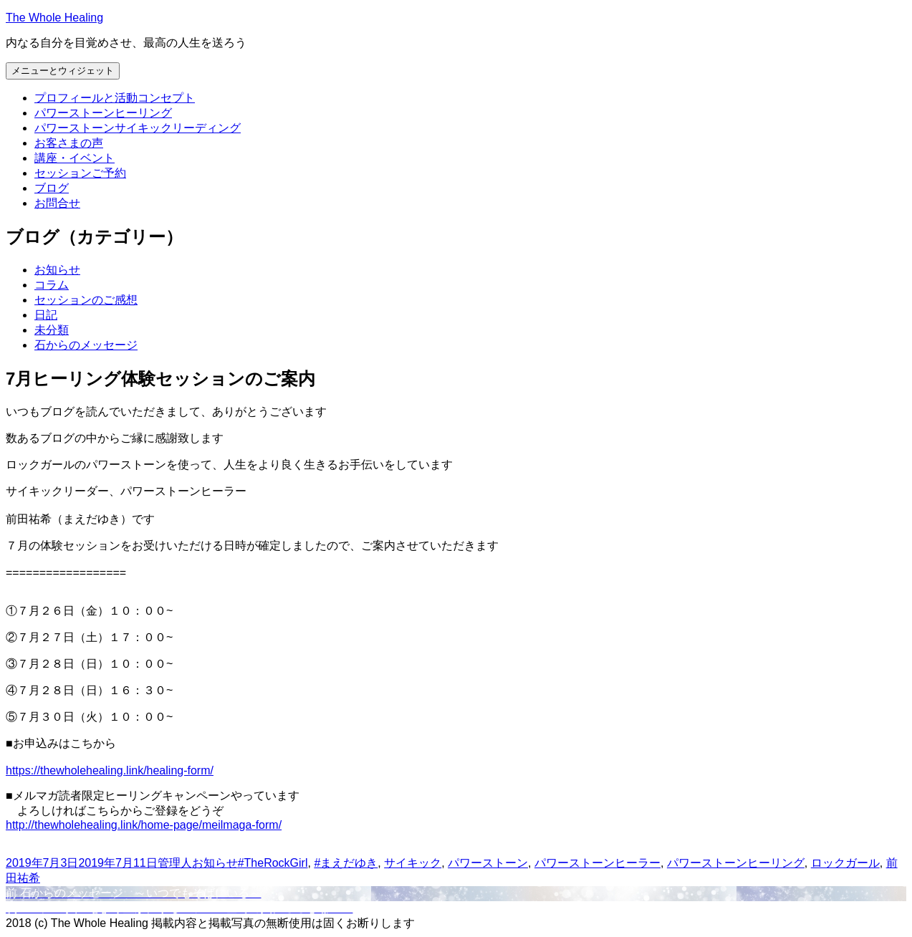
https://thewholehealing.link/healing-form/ (109, 770)
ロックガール (845, 863)
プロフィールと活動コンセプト (114, 98)
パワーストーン (488, 863)
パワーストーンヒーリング (103, 113)
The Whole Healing (54, 17)
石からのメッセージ (86, 345)
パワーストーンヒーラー (597, 863)
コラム (51, 285)
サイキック (412, 863)
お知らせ (57, 270)
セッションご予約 (80, 173)
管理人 (175, 863)
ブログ (51, 188)
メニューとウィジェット (62, 70)
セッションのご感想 (86, 300)
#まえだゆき (346, 863)
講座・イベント (74, 158)
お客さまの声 (68, 143)
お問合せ (57, 203)
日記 (45, 315)
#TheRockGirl (273, 863)
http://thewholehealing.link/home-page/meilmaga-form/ (144, 825)
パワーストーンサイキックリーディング (137, 128)
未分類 (51, 330)
